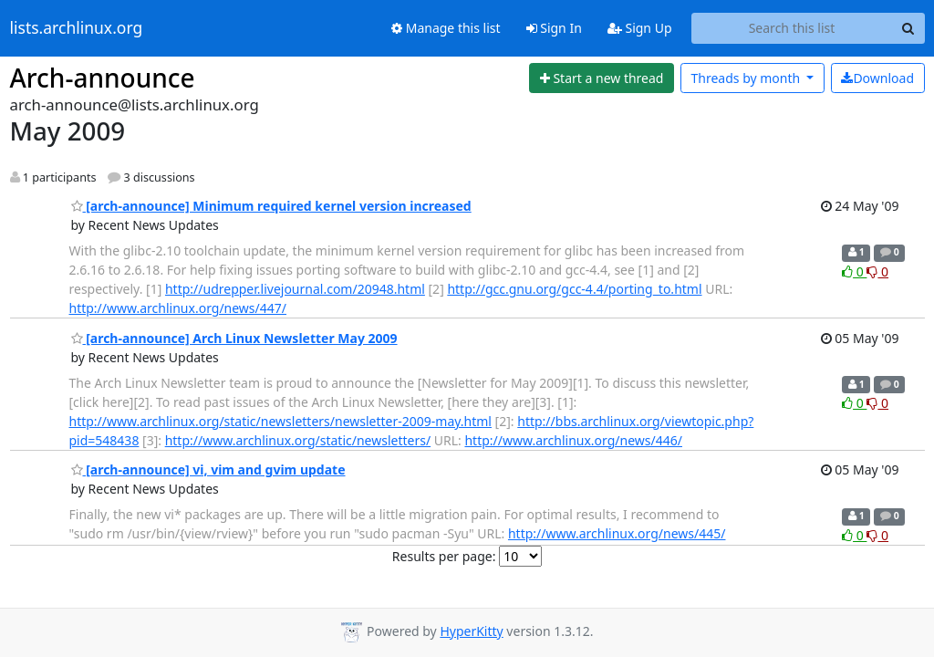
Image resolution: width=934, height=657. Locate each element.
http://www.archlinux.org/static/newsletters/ (298, 440)
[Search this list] (792, 28)
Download (877, 78)
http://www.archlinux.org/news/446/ (573, 440)
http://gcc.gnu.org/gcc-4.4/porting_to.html (574, 288)
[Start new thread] (601, 78)
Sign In (554, 27)
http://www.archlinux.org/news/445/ (617, 533)
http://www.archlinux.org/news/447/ (178, 308)
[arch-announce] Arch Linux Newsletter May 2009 (234, 338)
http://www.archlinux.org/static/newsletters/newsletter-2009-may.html (280, 421)
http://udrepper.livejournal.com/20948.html (295, 288)
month (746, 78)
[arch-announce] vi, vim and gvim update (208, 469)
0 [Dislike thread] (877, 271)
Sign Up (639, 27)
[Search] (908, 28)
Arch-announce (102, 77)
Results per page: (444, 556)
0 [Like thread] (854, 271)
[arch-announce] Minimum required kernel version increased (271, 205)
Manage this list (446, 27)
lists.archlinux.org (76, 28)
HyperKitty (471, 631)
